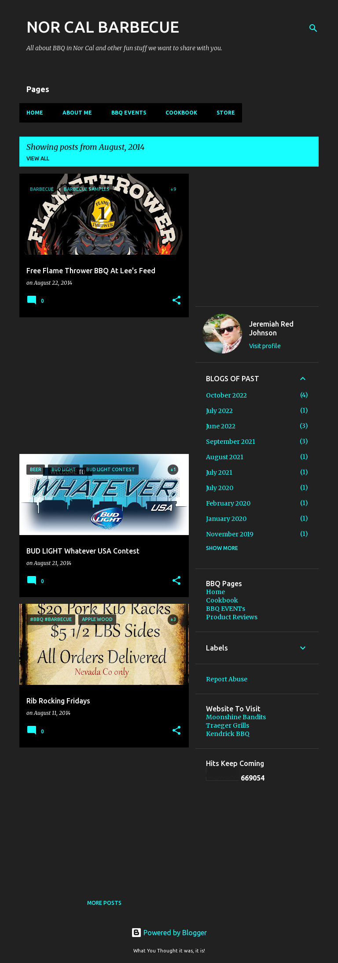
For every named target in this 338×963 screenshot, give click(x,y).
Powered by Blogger (169, 933)
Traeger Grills (227, 725)
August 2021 (224, 457)
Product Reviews (231, 617)
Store (226, 112)
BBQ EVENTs (128, 112)
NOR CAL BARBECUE (102, 27)
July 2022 (219, 411)
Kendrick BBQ (228, 734)
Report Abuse (226, 679)
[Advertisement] (100, 385)
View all (37, 158)
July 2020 (219, 488)
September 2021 (230, 442)
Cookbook (181, 112)
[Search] (313, 28)
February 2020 (228, 503)
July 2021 (219, 472)
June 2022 (220, 426)
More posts (104, 903)
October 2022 (226, 395)
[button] (176, 301)
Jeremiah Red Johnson (271, 328)
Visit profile (265, 346)
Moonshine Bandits (236, 717)
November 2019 (230, 534)
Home (34, 112)
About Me (77, 112)
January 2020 (226, 519)
